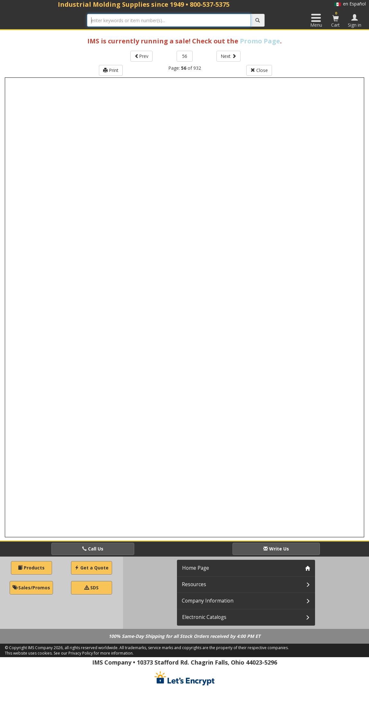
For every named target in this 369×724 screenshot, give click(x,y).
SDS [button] (91, 588)
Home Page (195, 568)
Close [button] (259, 70)
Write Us (276, 549)
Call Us (92, 549)
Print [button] (111, 70)
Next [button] (228, 56)
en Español (350, 4)
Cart (335, 19)
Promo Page (260, 41)
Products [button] (31, 568)
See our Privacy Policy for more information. (94, 653)
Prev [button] (141, 56)
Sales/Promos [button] (31, 588)
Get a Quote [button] (92, 568)
